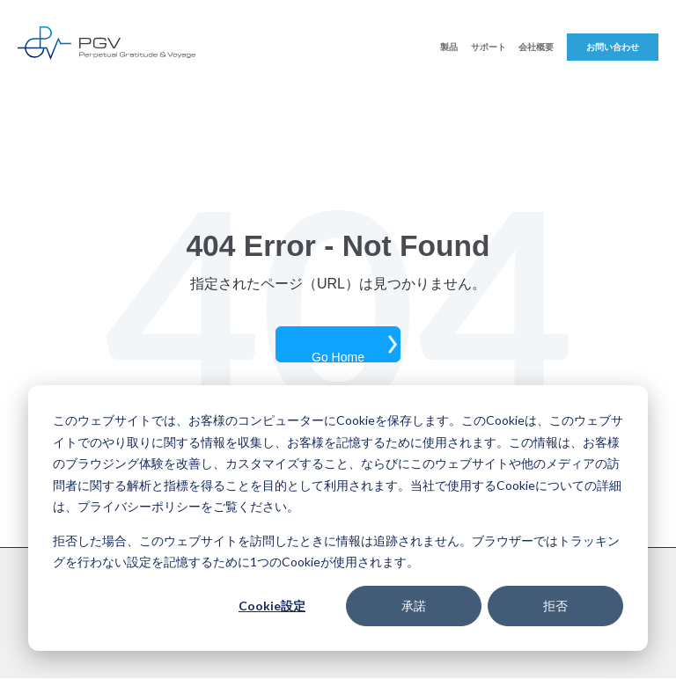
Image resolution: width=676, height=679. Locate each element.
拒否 (555, 605)
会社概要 (536, 47)
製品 (449, 47)
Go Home (338, 356)
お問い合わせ (612, 47)
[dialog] (338, 518)
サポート (488, 47)
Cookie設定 (272, 605)
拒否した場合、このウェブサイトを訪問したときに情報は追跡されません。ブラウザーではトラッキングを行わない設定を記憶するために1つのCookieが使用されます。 (336, 551)
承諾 (413, 605)
